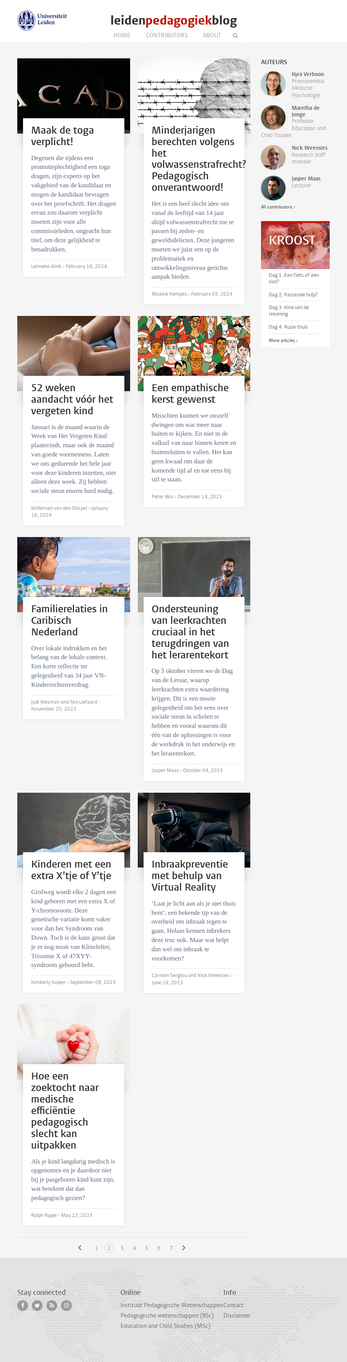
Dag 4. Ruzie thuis (288, 327)
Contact (233, 1305)
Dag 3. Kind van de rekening (289, 310)
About (212, 35)
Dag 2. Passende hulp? (293, 294)
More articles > (283, 340)
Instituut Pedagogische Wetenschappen (172, 1305)
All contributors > (278, 207)
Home (122, 35)
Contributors (167, 35)
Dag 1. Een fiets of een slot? (294, 278)
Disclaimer (236, 1315)
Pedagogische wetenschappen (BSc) (167, 1315)
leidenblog (174, 20)
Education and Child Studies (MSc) (165, 1326)
